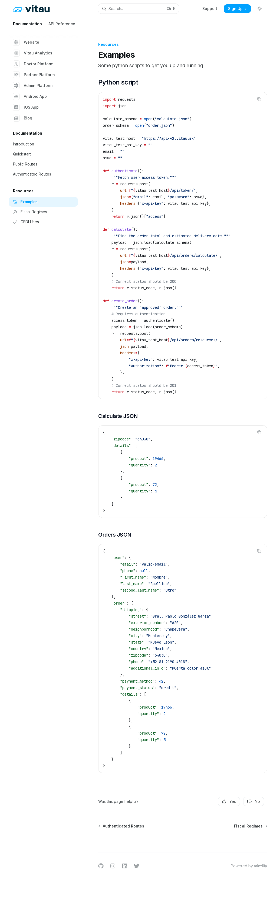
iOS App (26, 107)
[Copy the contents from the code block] (259, 99)
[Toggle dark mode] (259, 8)
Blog (22, 118)
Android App (30, 96)
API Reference (61, 25)
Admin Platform (32, 85)
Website (26, 42)
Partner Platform (34, 75)
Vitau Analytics (32, 53)
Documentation (27, 25)
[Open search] (138, 9)
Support (209, 8)
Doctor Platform (33, 64)
